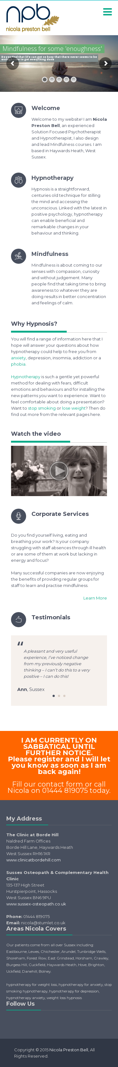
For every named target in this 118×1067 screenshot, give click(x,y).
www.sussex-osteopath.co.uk (36, 903)
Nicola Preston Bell (68, 1049)
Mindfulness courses (70, 144)
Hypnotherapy (52, 177)
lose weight (74, 408)
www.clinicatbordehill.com (33, 859)
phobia (18, 364)
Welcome (45, 108)
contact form (60, 784)
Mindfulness (49, 254)
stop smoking (42, 408)
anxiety (18, 357)
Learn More (95, 597)
